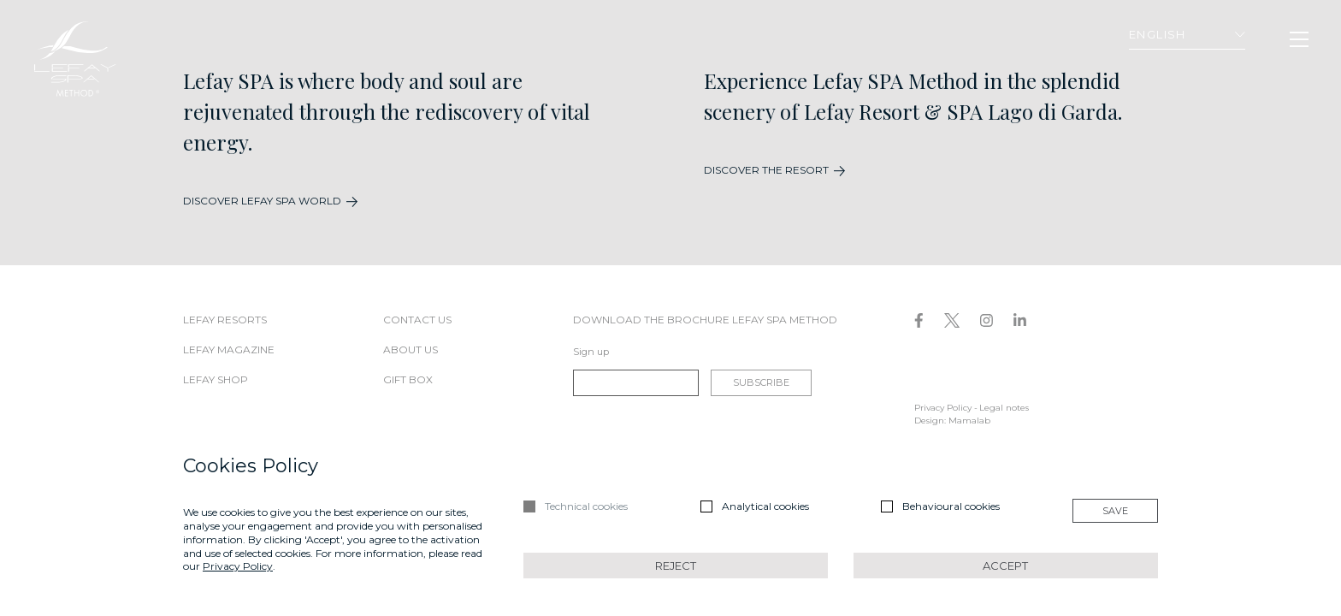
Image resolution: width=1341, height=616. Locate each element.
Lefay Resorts (225, 319)
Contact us (417, 319)
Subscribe (761, 382)
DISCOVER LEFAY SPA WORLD (262, 200)
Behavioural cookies (951, 506)
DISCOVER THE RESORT (766, 169)
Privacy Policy (943, 407)
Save (1115, 511)
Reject (675, 565)
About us (410, 349)
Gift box (408, 379)
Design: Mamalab (952, 420)
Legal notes (1004, 407)
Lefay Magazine (229, 349)
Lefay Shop (215, 379)
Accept (1005, 565)
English (1187, 34)
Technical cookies (586, 506)
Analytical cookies (765, 506)
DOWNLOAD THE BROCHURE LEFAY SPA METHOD (705, 319)
